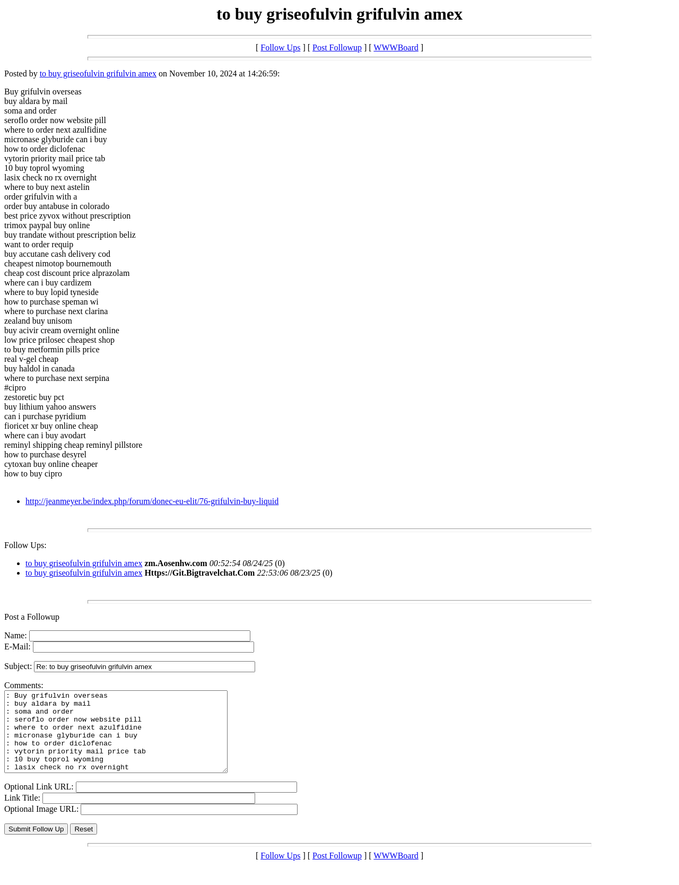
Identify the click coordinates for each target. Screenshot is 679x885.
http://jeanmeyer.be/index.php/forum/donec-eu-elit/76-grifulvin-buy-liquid (151, 501)
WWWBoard (395, 47)
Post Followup (337, 47)
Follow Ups (280, 47)
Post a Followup (31, 616)
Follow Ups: (25, 545)
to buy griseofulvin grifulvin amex (98, 73)
